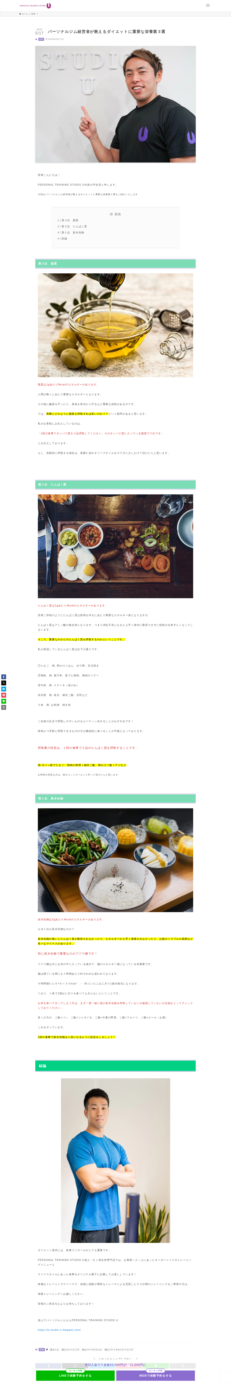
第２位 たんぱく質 (74, 226)
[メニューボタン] (208, 5)
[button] (3, 676)
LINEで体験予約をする (75, 1375)
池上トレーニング (70, 1349)
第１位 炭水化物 (73, 232)
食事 (41, 39)
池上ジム (54, 1349)
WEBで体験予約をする (155, 1375)
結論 (64, 238)
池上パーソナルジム (92, 1349)
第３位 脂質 (70, 220)
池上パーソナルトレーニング (119, 1349)
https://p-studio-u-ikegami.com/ (59, 1330)
